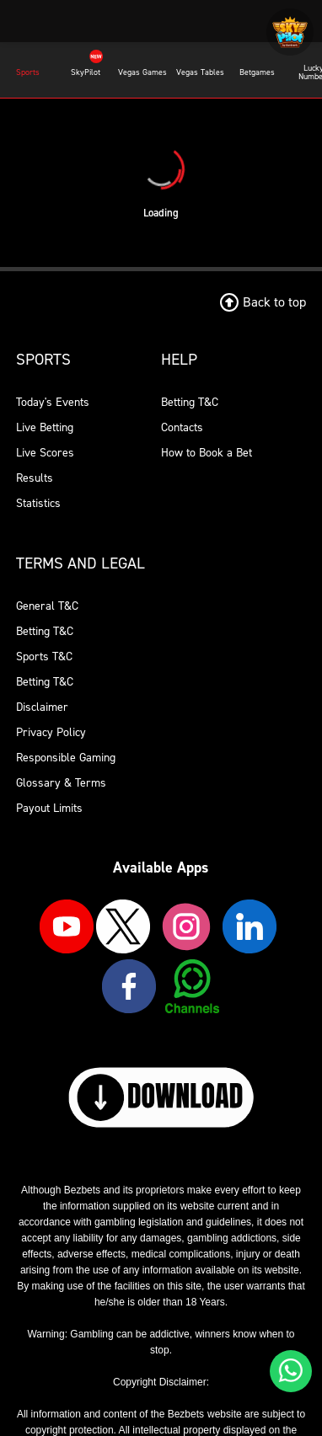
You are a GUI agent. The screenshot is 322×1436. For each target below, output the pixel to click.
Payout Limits (49, 808)
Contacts (182, 427)
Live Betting (44, 427)
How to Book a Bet (206, 453)
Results (34, 478)
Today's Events (52, 402)
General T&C (47, 606)
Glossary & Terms (61, 783)
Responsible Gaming (65, 758)
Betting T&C (189, 402)
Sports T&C (44, 657)
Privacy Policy (51, 732)
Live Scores (45, 453)
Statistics (38, 503)
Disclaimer (42, 707)
